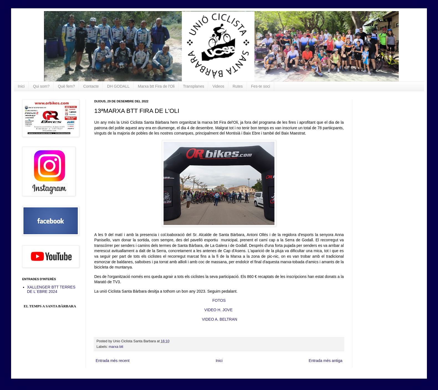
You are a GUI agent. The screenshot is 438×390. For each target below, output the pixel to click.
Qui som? (41, 86)
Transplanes (193, 86)
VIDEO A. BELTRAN (219, 319)
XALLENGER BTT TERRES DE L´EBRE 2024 (51, 289)
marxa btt (116, 347)
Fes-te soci (260, 86)
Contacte (91, 86)
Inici (21, 86)
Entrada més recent (112, 360)
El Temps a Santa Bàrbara (50, 306)
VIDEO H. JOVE (218, 310)
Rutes (238, 86)
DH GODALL (118, 86)
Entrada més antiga (325, 360)
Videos (218, 86)
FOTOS (219, 300)
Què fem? (66, 86)
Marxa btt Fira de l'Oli (156, 86)
